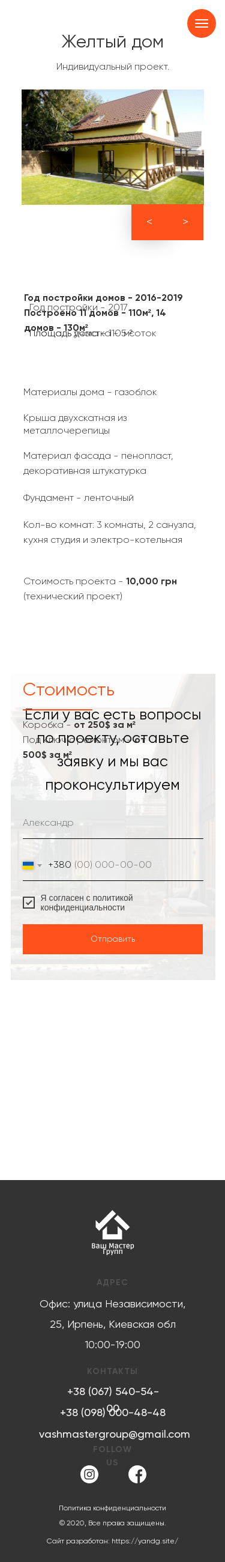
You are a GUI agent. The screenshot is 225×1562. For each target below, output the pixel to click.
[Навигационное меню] (201, 23)
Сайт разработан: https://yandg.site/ (112, 1541)
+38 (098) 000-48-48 (113, 1413)
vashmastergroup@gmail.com (114, 1434)
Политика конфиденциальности (112, 1508)
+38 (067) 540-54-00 (113, 1400)
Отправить (113, 939)
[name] (113, 824)
